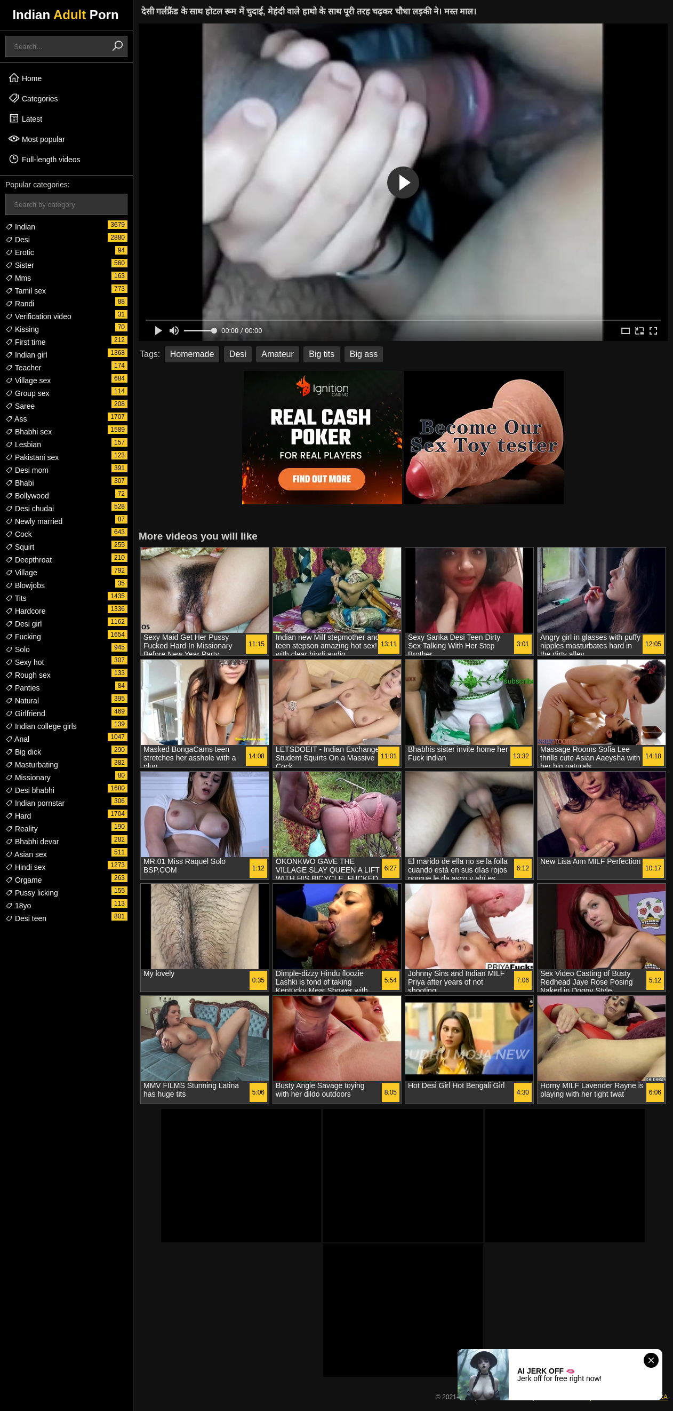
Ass (16, 419)
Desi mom (27, 470)
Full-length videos (44, 159)
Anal (17, 739)
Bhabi (19, 483)
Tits (16, 598)
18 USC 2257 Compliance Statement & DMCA (602, 1397)
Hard (18, 816)
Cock (18, 534)
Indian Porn (65, 14)
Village (21, 572)
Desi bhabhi (29, 790)
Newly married (33, 521)
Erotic (19, 252)
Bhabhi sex (28, 431)
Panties (22, 688)
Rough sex (28, 675)
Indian (20, 227)
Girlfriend (25, 713)
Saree (20, 406)
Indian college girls (41, 726)
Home (25, 78)
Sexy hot (24, 662)
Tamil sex (25, 291)
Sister (19, 265)
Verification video (38, 316)
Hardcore (25, 611)
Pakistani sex (32, 457)
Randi (19, 303)
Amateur (277, 354)
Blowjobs (25, 585)
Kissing (22, 329)
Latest (25, 118)
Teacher (23, 367)
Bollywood (27, 496)
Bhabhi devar (32, 841)
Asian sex (26, 854)
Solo (17, 649)
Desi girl (23, 624)
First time (25, 342)
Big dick (23, 752)
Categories (33, 98)
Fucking (23, 636)
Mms (18, 278)
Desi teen (25, 918)
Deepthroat (28, 560)
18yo (18, 905)
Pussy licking (31, 893)
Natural (22, 700)
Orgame (23, 880)
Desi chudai (29, 508)
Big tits (321, 354)
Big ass (364, 354)
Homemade (192, 354)
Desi (17, 239)
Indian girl (26, 355)
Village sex (28, 380)
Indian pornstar (35, 803)
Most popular (36, 139)
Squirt (19, 547)
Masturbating (31, 764)
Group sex (27, 393)
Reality (21, 829)
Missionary (28, 777)
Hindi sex (25, 867)
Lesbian (23, 444)
